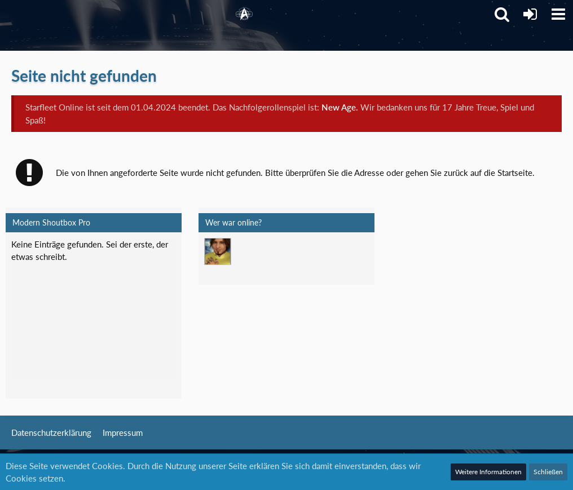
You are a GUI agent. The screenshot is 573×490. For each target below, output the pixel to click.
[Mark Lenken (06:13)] (217, 251)
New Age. (339, 107)
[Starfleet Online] (244, 14)
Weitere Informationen (488, 471)
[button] (558, 14)
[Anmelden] (530, 14)
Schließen (548, 471)
